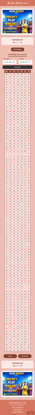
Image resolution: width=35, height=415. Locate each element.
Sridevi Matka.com (17, 3)
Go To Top (25, 356)
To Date (21, 59)
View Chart (17, 67)
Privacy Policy (17, 409)
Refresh (30, 412)
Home (10, 356)
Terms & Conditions (17, 407)
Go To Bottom (18, 49)
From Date (6, 59)
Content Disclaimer (17, 412)
